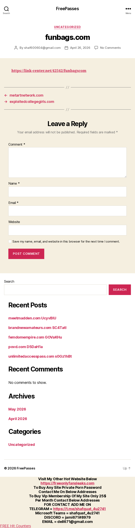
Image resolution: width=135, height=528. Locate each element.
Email (13, 203)
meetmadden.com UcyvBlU (32, 318)
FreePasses (67, 9)
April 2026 (17, 419)
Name (14, 183)
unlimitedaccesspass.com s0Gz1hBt (40, 356)
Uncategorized (67, 27)
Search (9, 281)
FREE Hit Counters (15, 526)
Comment (16, 144)
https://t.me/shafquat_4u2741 (79, 509)
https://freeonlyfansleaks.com (67, 483)
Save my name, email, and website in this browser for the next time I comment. (66, 241)
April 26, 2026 (80, 48)
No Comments (110, 48)
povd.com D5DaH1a (25, 347)
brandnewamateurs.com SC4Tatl (37, 328)
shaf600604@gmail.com (42, 48)
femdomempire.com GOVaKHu (35, 337)
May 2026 (17, 409)
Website (14, 222)
